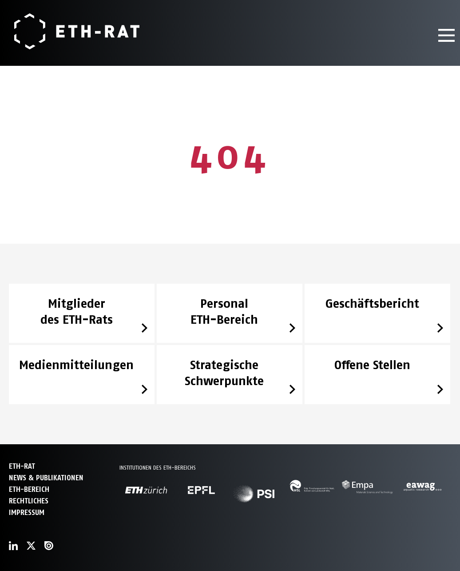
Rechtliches (28, 501)
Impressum (26, 512)
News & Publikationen (46, 478)
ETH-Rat (22, 466)
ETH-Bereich (29, 489)
